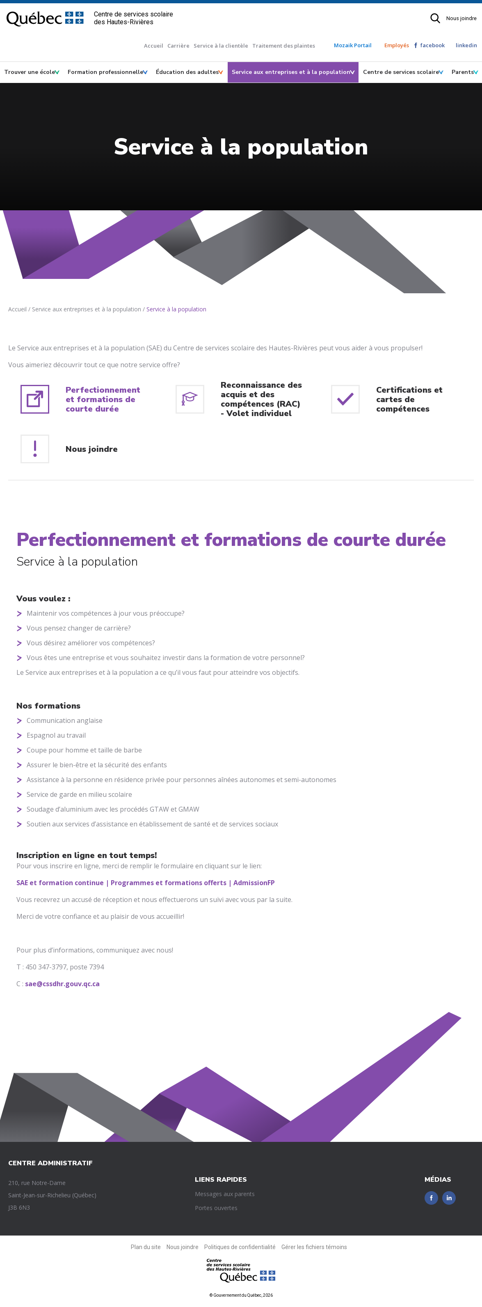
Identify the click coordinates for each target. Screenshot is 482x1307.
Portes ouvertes (216, 1208)
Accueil (153, 45)
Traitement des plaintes (283, 45)
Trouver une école (29, 72)
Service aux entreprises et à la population (291, 72)
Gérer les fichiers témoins (314, 1247)
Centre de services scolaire (401, 72)
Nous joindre (461, 18)
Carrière (178, 45)
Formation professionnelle (105, 72)
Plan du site (146, 1247)
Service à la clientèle (221, 45)
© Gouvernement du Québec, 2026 (241, 1295)
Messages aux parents (225, 1194)
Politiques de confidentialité (240, 1247)
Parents (463, 72)
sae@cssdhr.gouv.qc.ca (62, 983)
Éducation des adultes (187, 72)
